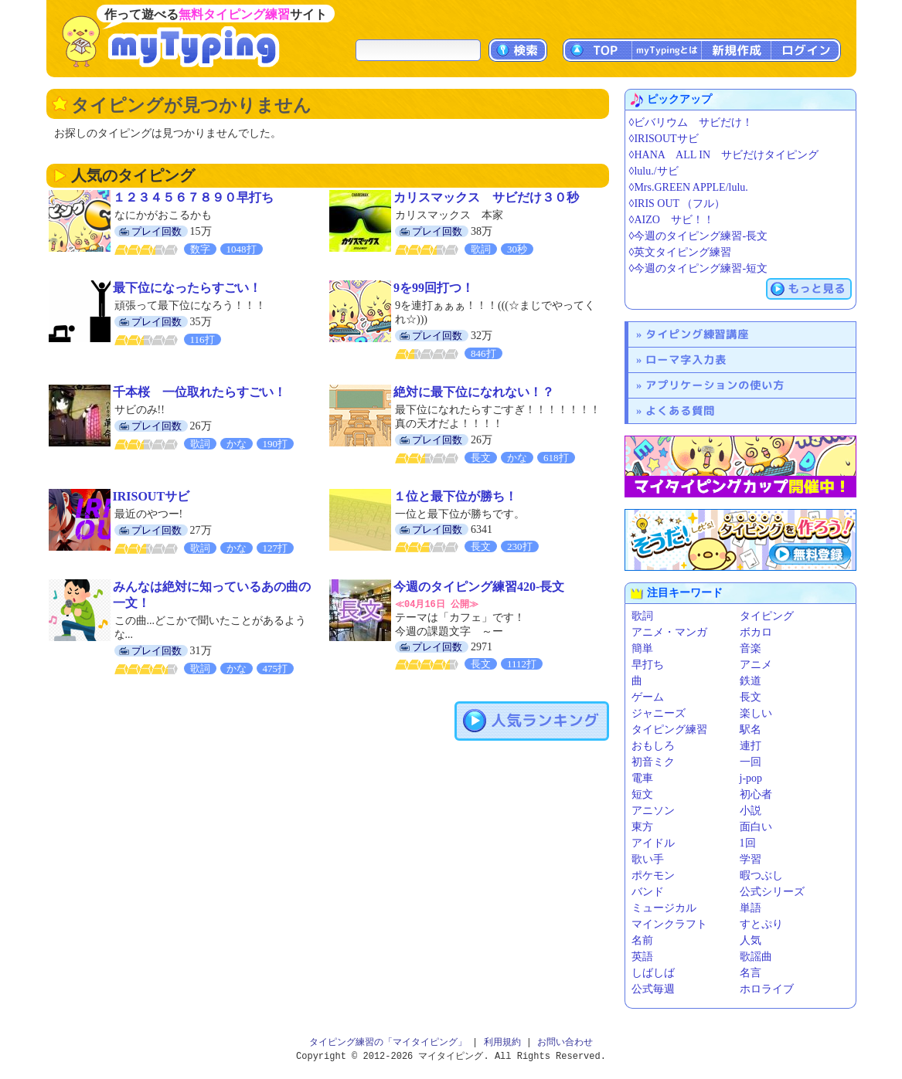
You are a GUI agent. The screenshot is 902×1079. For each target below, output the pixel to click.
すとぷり (761, 924)
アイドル (653, 843)
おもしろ (653, 746)
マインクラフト (669, 924)
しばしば (653, 973)
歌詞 (642, 616)
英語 (642, 956)
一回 (750, 762)
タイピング (767, 616)
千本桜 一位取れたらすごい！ (199, 392)
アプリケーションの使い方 (715, 385)
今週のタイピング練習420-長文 (478, 586)
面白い (756, 827)
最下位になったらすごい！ (187, 287)
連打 (750, 746)
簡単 (642, 648)
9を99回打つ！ (433, 287)
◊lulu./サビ (654, 171)
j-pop (751, 778)
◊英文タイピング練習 (680, 252)
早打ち (647, 664)
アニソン (653, 810)
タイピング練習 (669, 729)
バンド (647, 891)
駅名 (750, 729)
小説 (750, 810)
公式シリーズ (772, 891)
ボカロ (756, 632)
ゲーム (647, 697)
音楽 (750, 648)
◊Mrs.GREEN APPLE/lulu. (688, 187)
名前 (642, 940)
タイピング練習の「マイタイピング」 (388, 1042)
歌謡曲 (756, 956)
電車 (642, 778)
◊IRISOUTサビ (664, 138)
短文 (642, 794)
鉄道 (750, 681)
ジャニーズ (658, 713)
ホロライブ (767, 989)
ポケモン (653, 875)
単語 (750, 908)
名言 (750, 973)
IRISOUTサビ (151, 496)
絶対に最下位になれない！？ (473, 392)
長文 (750, 697)
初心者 (756, 794)
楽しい (756, 713)
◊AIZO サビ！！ (671, 220)
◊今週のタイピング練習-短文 (698, 268)
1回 (748, 843)
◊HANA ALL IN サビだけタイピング (724, 155)
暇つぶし (761, 875)
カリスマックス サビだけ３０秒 (486, 197)
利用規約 (502, 1042)
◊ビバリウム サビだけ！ (691, 122)
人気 (750, 940)
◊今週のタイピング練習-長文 (698, 236)
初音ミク (653, 762)
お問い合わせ (565, 1042)
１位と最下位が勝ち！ (455, 496)
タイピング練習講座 (697, 334)
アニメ (756, 664)
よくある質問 (680, 410)
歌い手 (647, 859)
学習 (750, 859)
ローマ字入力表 (686, 359)
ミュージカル (663, 908)
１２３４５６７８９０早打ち (193, 197)
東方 (642, 827)
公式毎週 (653, 989)
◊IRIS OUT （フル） (677, 203)
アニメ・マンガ (669, 632)
